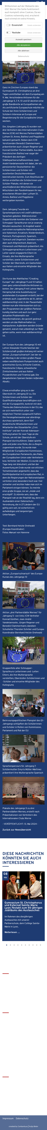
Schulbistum (9, 1085)
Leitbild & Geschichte (13, 1017)
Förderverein (9, 1025)
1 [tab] (6, 945)
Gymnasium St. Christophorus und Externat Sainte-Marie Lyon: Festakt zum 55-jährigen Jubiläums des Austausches (23, 906)
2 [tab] (10, 945)
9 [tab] (36, 945)
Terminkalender (10, 1021)
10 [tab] (40, 945)
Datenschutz (22, 1118)
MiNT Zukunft (9, 1097)
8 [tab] (33, 945)
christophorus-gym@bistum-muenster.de (23, 999)
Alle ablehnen (23, 51)
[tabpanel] (23, 906)
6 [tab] (25, 945)
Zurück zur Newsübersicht (17, 829)
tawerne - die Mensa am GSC (17, 1081)
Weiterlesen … (12, 932)
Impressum (8, 1118)
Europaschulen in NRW (14, 1093)
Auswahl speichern (23, 39)
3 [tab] (14, 945)
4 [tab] (18, 945)
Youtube (16, 32)
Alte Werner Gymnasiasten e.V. (18, 1102)
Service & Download (13, 1029)
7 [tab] (29, 945)
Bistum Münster (10, 1089)
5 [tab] (21, 945)
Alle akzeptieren (23, 45)
